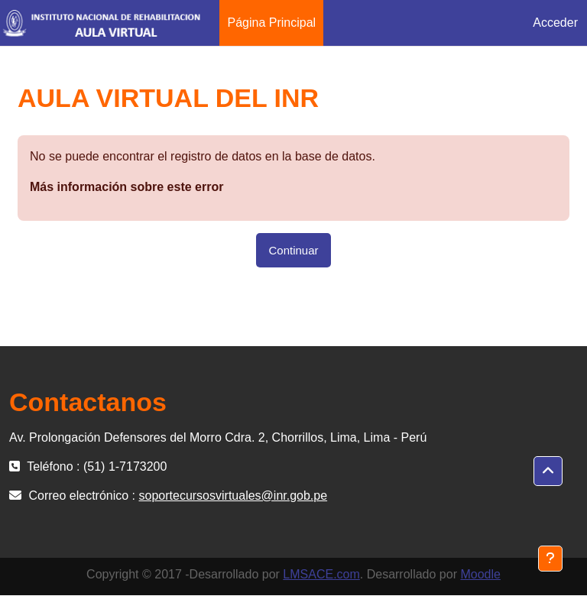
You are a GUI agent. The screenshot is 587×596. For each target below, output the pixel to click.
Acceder (555, 22)
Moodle (480, 574)
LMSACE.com (321, 574)
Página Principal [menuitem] (271, 22)
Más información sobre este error (126, 186)
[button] (548, 471)
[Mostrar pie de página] (550, 559)
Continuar (293, 250)
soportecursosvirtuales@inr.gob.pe (233, 495)
